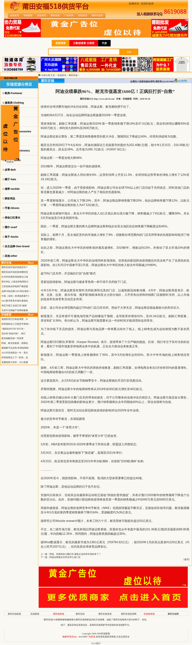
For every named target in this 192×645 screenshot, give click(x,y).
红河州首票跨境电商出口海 (14, 277)
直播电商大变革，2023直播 (14, 362)
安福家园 (34, 614)
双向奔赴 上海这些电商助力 (15, 281)
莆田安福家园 (14, 614)
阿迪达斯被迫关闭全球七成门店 (65, 557)
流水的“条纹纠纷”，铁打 (13, 333)
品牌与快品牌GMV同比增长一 (16, 291)
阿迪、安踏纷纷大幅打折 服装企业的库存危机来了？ (75, 554)
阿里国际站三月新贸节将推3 (15, 324)
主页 (53, 75)
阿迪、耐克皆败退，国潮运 (14, 343)
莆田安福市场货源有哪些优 (14, 272)
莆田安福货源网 (128, 614)
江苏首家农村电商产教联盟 (14, 286)
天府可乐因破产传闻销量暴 (14, 310)
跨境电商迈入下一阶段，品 (14, 357)
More (31, 262)
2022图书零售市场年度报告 (14, 300)
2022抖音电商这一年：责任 (14, 352)
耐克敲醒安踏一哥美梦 (12, 338)
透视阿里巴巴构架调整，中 (14, 319)
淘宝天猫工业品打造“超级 (14, 305)
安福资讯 (61, 75)
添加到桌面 (147, 3)
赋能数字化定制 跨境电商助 (15, 348)
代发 (104, 43)
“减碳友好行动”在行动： (13, 328)
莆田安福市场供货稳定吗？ (14, 267)
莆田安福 (73, 75)
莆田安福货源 (105, 614)
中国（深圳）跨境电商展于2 (15, 296)
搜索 (129, 52)
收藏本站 (134, 3)
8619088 (83, 636)
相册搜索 (60, 43)
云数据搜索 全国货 (83, 43)
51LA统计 (96, 643)
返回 (186, 559)
